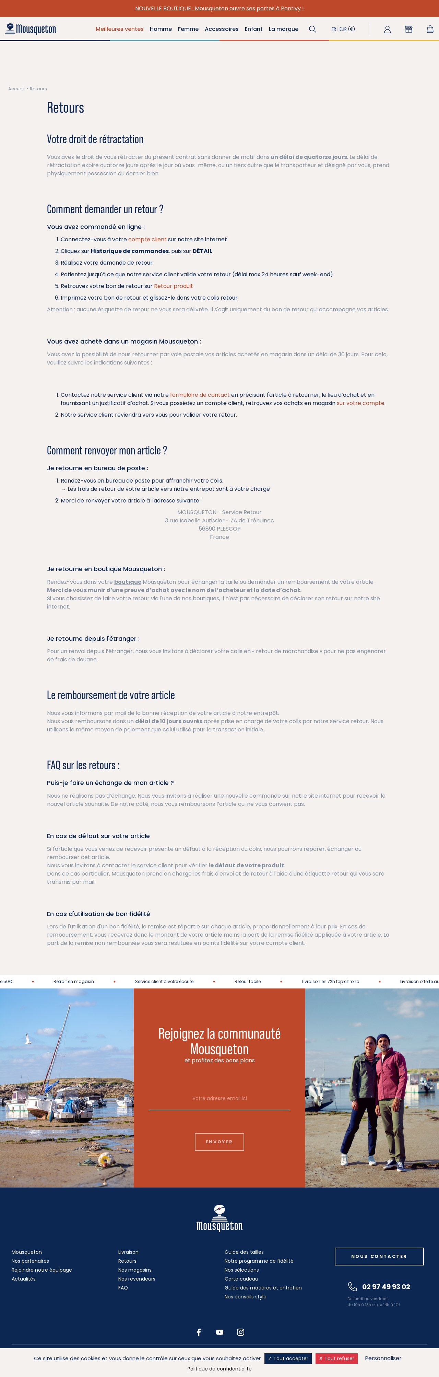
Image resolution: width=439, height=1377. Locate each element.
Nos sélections (242, 1269)
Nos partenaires (30, 1261)
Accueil (16, 88)
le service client (152, 865)
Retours (127, 1261)
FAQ (123, 1287)
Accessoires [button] (222, 29)
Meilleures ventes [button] (120, 29)
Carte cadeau (241, 1278)
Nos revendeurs (136, 1278)
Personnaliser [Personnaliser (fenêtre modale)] (383, 1358)
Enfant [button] (254, 29)
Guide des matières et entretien (263, 1287)
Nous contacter (379, 1256)
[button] (312, 29)
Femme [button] (188, 29)
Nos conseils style (245, 1296)
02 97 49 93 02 (379, 1287)
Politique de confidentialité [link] (220, 1368)
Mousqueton (27, 1252)
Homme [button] (161, 29)
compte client (147, 239)
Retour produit (173, 286)
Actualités (24, 1278)
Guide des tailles (244, 1252)
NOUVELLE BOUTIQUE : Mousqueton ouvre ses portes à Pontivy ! (219, 8)
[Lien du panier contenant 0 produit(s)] (430, 29)
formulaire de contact (200, 395)
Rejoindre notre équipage (42, 1269)
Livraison (128, 1252)
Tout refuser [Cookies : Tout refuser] (336, 1358)
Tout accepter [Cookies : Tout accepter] (288, 1358)
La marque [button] (283, 29)
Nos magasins (135, 1269)
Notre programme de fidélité (259, 1261)
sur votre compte (360, 403)
